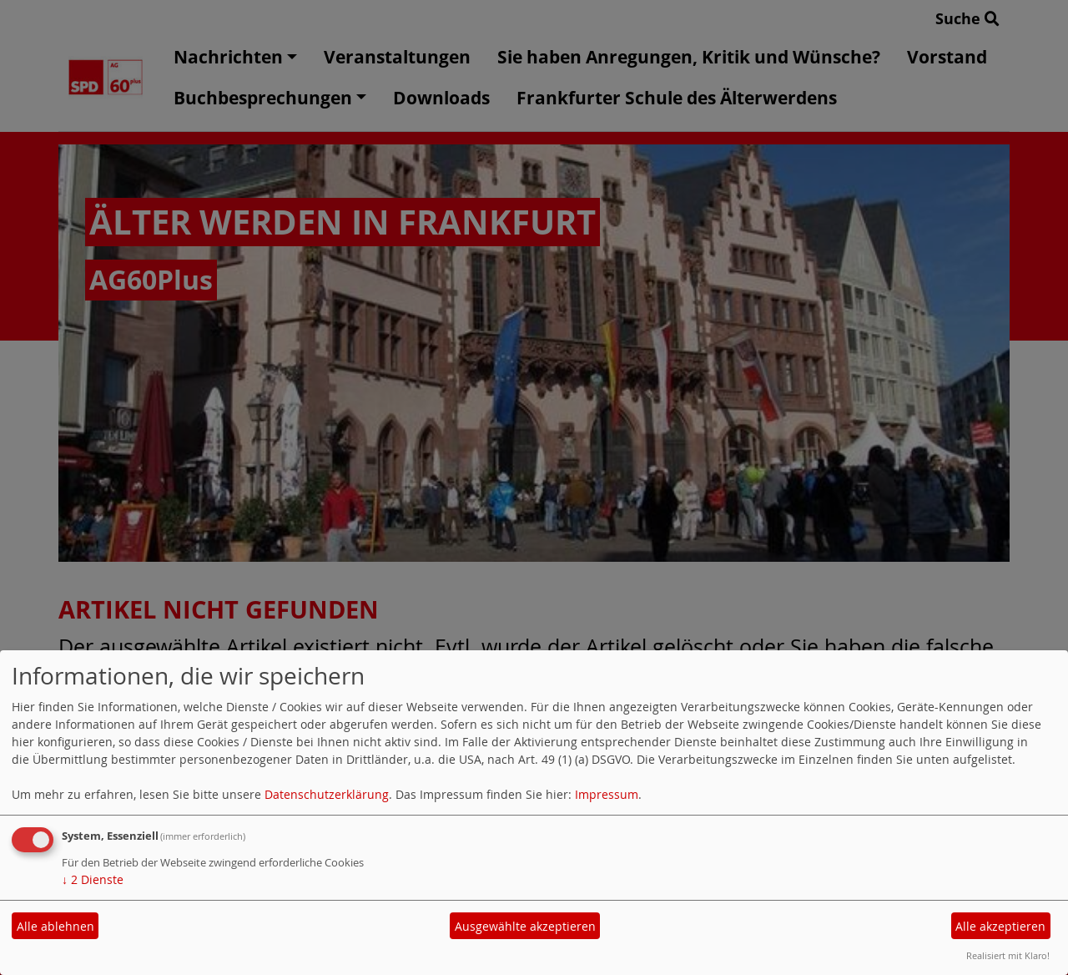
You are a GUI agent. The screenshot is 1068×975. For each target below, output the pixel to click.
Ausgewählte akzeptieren (525, 926)
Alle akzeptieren (1000, 926)
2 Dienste (92, 879)
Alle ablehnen (55, 926)
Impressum (606, 794)
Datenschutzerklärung (326, 794)
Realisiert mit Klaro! (1008, 955)
